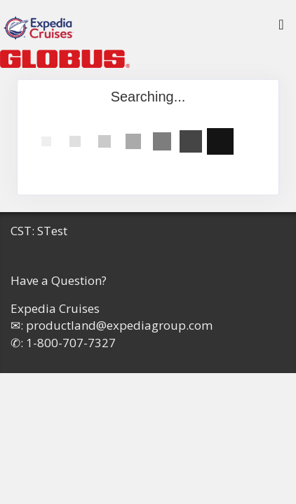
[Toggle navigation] (281, 28)
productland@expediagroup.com (119, 325)
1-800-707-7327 (71, 343)
